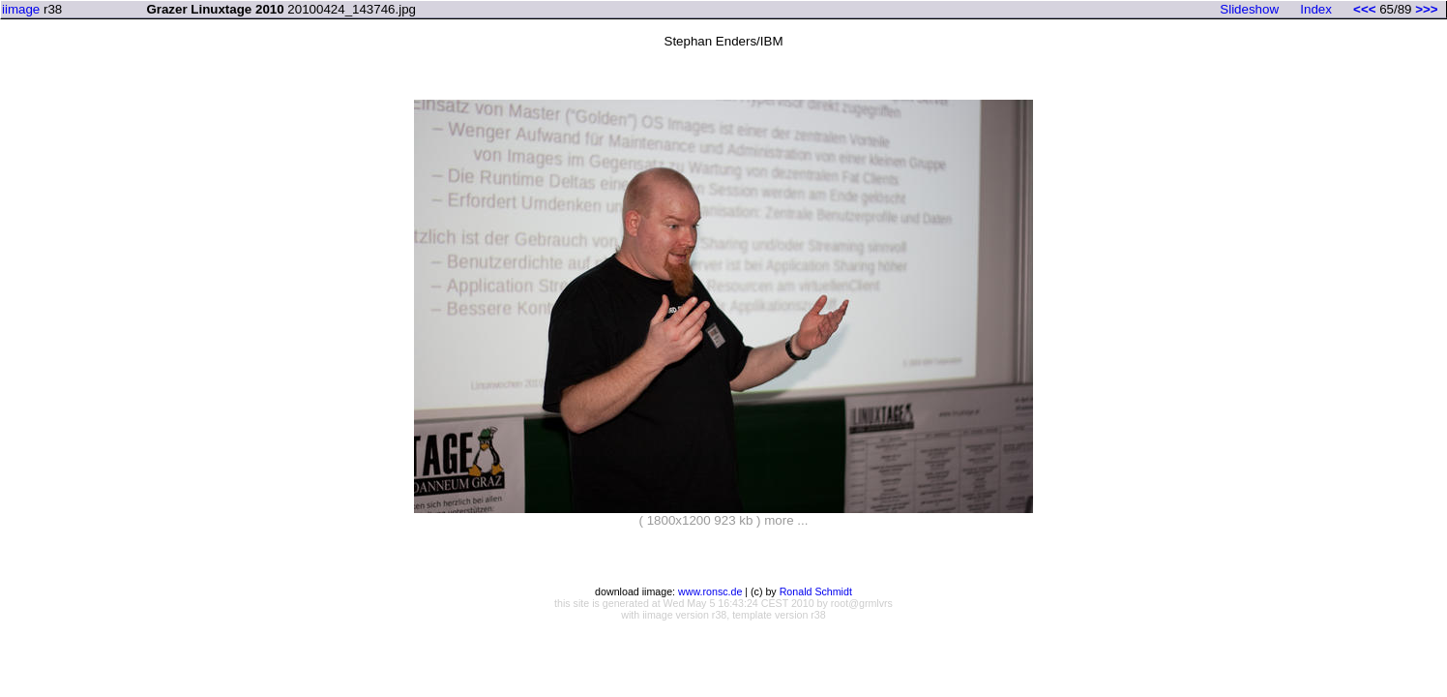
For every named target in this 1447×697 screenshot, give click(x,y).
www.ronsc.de (710, 591)
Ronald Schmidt (816, 591)
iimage (21, 9)
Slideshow (1249, 9)
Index (1316, 9)
